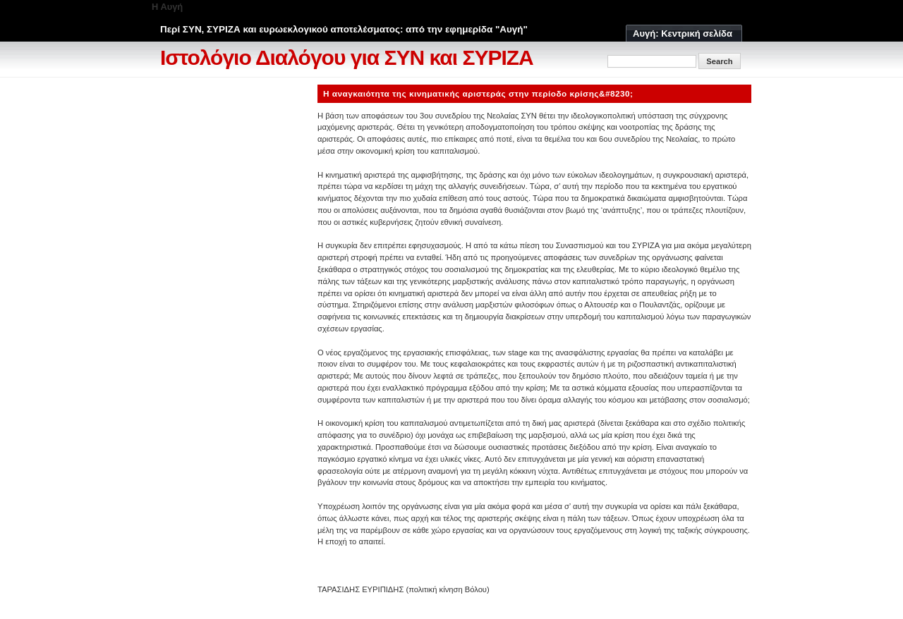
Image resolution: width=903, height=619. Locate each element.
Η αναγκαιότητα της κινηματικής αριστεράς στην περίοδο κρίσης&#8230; (478, 93)
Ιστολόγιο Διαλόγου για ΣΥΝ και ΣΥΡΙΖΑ (346, 57)
